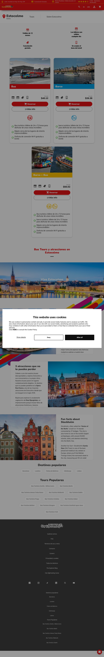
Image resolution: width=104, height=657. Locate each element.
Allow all (80, 337)
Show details (21, 337)
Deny (49, 337)
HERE (15, 329)
